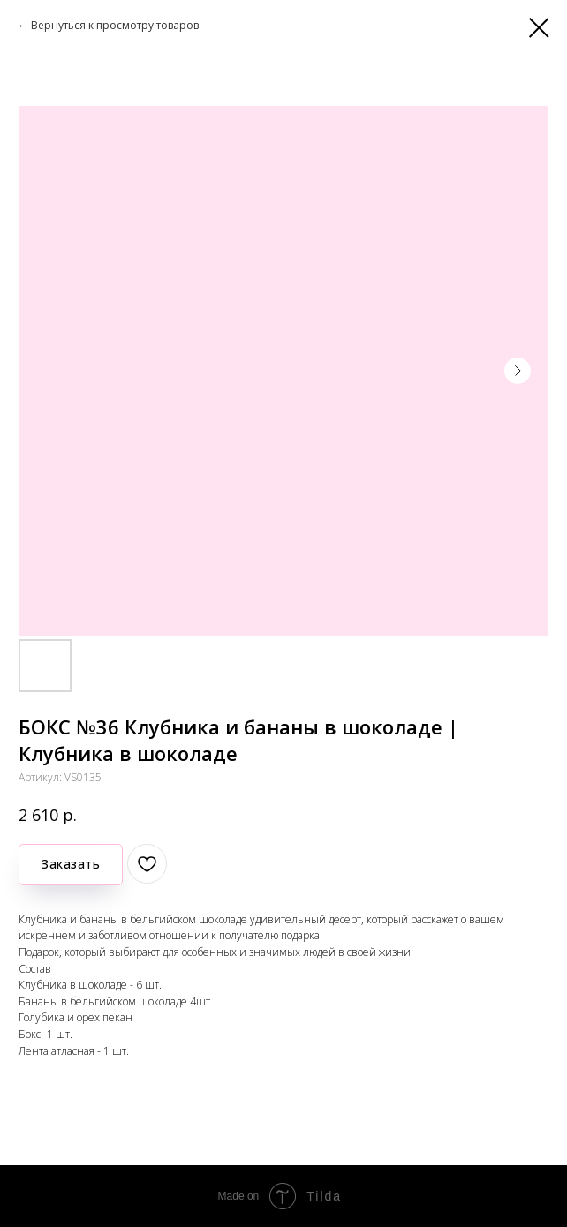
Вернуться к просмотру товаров (115, 25)
